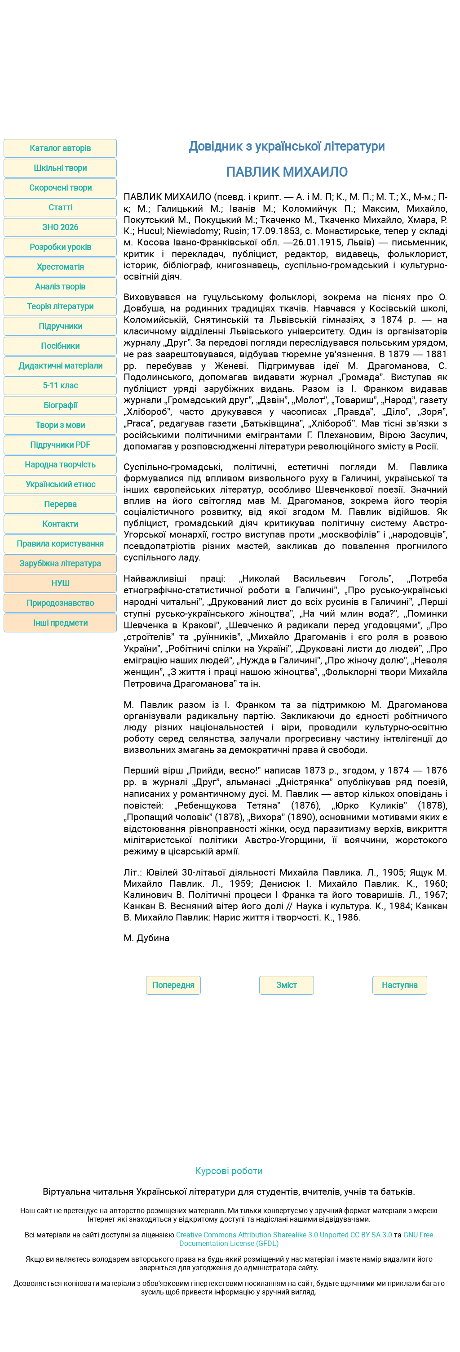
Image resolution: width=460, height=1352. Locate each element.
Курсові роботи (229, 1170)
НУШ (60, 583)
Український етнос (60, 484)
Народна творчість (60, 464)
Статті (60, 207)
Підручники (60, 326)
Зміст (286, 985)
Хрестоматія (60, 266)
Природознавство (60, 603)
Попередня (173, 985)
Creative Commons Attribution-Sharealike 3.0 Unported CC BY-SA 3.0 (284, 1235)
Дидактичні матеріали (60, 365)
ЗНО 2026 (60, 227)
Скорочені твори (60, 187)
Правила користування (60, 543)
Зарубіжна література (60, 563)
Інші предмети (60, 622)
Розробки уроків (60, 247)
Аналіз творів (60, 286)
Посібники (60, 346)
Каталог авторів (60, 148)
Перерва (60, 504)
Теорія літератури (60, 306)
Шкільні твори (60, 168)
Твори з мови (60, 425)
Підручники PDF (60, 444)
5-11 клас (60, 385)
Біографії (60, 405)
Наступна (400, 985)
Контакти (60, 524)
